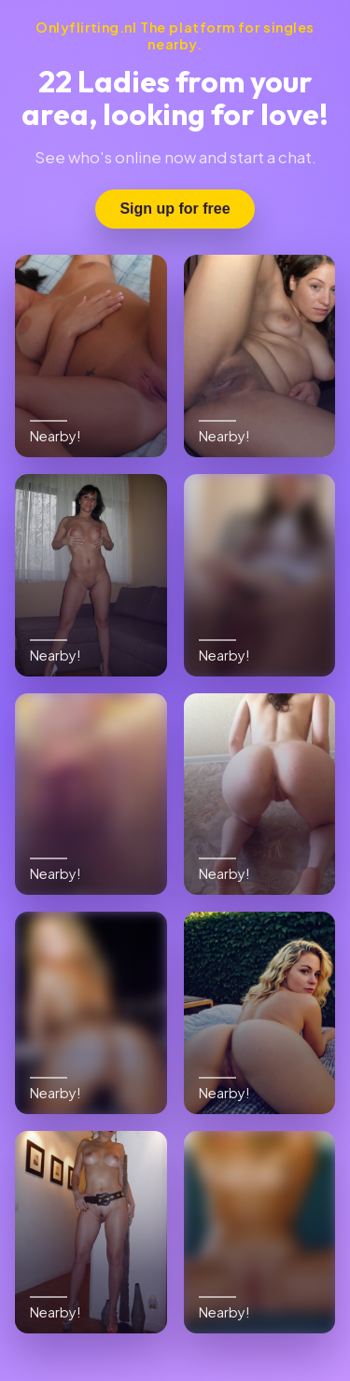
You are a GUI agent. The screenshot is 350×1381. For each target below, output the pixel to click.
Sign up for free (174, 208)
